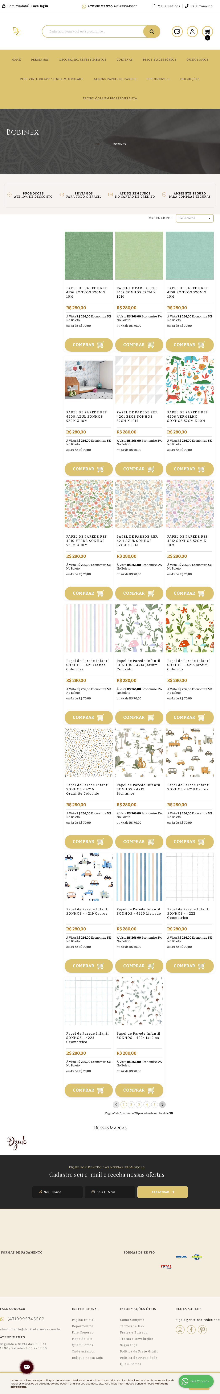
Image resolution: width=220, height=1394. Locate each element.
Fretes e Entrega (134, 1332)
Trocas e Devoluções (137, 1339)
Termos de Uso (132, 1326)
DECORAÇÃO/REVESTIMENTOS (83, 59)
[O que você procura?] (151, 31)
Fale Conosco (202, 6)
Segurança (129, 1345)
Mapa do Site (82, 1339)
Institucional (85, 1308)
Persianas (40, 59)
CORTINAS (125, 59)
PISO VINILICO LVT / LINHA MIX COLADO (52, 79)
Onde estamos (83, 1351)
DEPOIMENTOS (158, 79)
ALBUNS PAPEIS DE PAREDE (115, 79)
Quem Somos (82, 1345)
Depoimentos (83, 1326)
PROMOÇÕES (190, 79)
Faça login (39, 6)
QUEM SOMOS (197, 59)
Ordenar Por (161, 218)
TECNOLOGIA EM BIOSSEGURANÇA (110, 98)
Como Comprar (132, 1320)
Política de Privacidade (139, 1358)
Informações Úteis (138, 1308)
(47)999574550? (125, 6)
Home (16, 59)
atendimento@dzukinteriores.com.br (30, 1329)
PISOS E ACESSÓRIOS (159, 59)
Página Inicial (83, 1320)
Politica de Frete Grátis (139, 1351)
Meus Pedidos (169, 6)
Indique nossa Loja (87, 1358)
